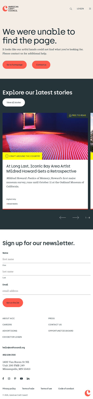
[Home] (10, 8)
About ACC (9, 318)
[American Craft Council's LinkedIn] (29, 379)
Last (4, 278)
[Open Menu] (89, 8)
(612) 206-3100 (9, 355)
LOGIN (80, 8)
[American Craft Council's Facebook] (5, 379)
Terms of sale (28, 388)
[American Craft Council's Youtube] (22, 379)
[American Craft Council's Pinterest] (16, 379)
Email (6, 284)
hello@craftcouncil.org (14, 347)
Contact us (55, 324)
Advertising (10, 331)
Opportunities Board (60, 331)
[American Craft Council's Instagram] (10, 379)
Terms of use (46, 388)
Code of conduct (66, 388)
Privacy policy (9, 388)
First (4, 265)
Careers (7, 324)
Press (51, 318)
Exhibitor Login (12, 337)
